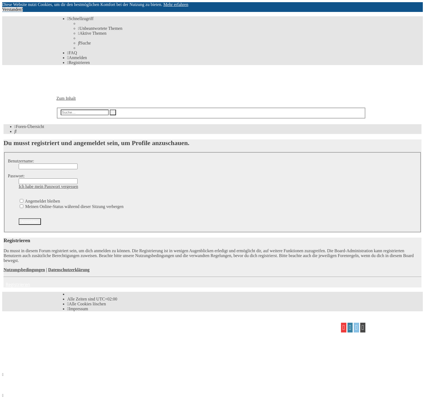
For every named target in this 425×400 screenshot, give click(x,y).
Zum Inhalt (66, 98)
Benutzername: (21, 161)
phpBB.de (119, 336)
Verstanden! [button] (12, 9)
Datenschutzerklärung (68, 269)
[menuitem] (100, 28)
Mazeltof (102, 346)
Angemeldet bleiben (40, 201)
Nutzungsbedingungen (24, 269)
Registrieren (18, 284)
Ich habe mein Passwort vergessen (48, 186)
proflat (75, 346)
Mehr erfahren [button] (175, 4)
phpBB (87, 325)
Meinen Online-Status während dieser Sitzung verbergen (72, 206)
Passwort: (16, 176)
